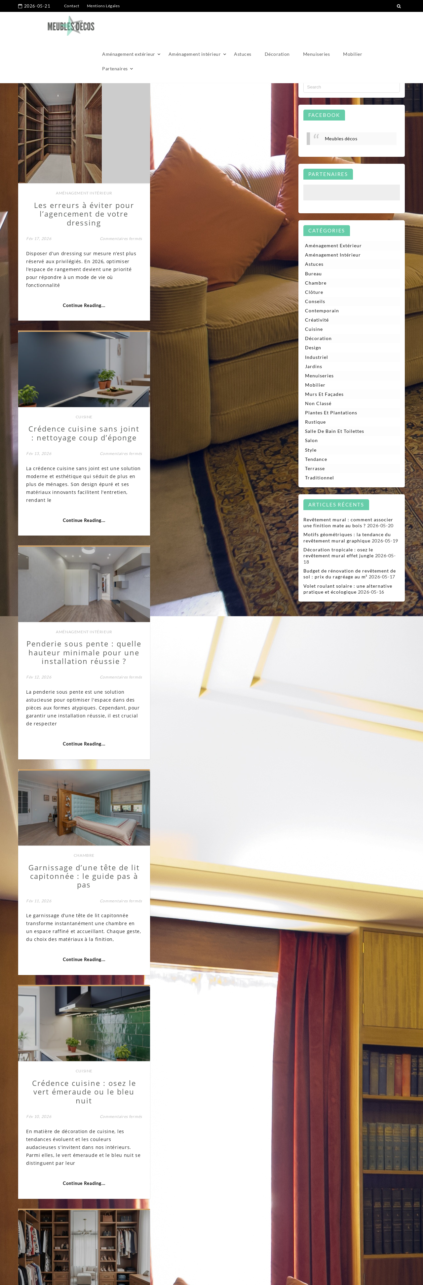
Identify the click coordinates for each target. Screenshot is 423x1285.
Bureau (83, 1092)
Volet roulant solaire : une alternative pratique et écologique (347, 589)
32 (269, 1233)
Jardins (313, 366)
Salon (311, 441)
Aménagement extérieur (128, 25)
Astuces (242, 25)
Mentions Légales (103, 5)
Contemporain (322, 311)
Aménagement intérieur (195, 25)
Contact (71, 5)
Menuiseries (316, 25)
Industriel (316, 357)
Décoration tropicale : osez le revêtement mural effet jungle (338, 553)
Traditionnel (319, 478)
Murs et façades (324, 394)
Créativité (317, 320)
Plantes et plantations (331, 413)
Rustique (315, 422)
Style (311, 450)
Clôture (314, 292)
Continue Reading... (83, 305)
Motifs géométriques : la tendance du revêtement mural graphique (347, 538)
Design (313, 348)
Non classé (318, 403)
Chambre (223, 415)
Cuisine (223, 161)
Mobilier (352, 25)
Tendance (316, 460)
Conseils (315, 301)
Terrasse (315, 469)
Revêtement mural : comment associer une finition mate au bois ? (348, 523)
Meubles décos (341, 138)
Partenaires (115, 40)
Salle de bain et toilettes (334, 431)
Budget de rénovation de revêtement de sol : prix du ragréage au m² (349, 574)
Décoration (277, 25)
